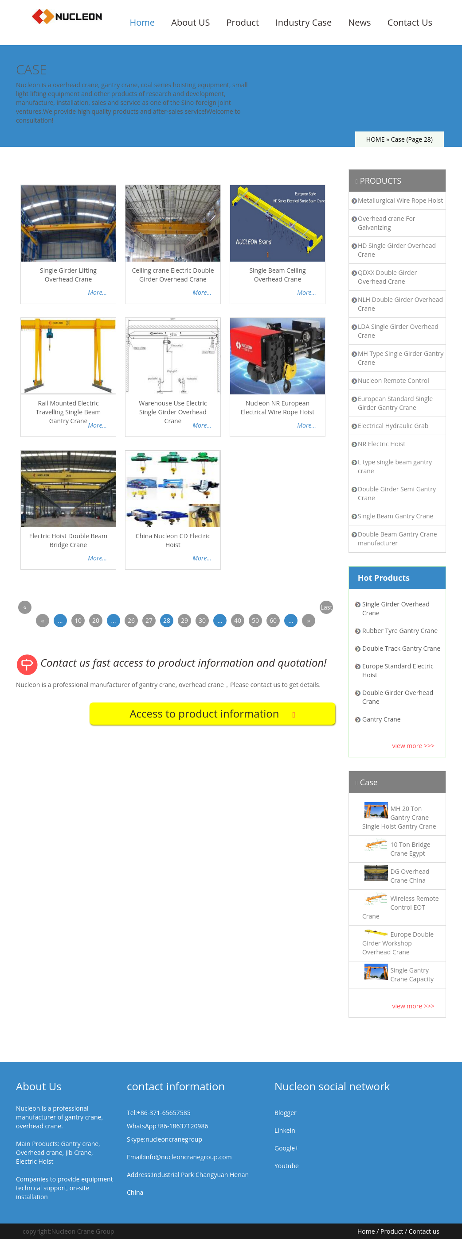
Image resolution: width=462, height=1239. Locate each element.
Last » (327, 608)
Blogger (285, 1112)
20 (95, 620)
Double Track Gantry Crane (401, 648)
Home (142, 22)
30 (202, 620)
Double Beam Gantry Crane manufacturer (397, 538)
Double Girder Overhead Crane (397, 697)
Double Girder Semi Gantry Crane (397, 493)
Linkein (284, 1130)
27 (149, 620)
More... (97, 292)
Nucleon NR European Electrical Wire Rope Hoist (278, 407)
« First (25, 608)
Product (243, 22)
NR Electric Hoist (381, 444)
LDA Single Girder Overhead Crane (398, 331)
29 (184, 620)
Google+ (286, 1148)
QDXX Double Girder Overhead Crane (387, 277)
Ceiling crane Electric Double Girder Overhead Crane (173, 274)
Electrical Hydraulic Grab (393, 425)
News (359, 22)
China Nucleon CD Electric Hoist (173, 540)
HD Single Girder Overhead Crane (397, 250)
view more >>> (413, 745)
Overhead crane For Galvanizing (386, 223)
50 (255, 620)
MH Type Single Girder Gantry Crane (400, 358)
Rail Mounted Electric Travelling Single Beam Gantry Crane (68, 412)
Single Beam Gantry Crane (395, 516)
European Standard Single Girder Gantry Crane (395, 403)
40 (237, 620)
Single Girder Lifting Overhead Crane (68, 274)
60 (273, 620)
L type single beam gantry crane (395, 466)
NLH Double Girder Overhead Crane (400, 304)
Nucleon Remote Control (393, 380)
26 (131, 620)
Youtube (286, 1166)
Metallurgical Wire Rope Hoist (400, 200)
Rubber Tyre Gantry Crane (400, 630)
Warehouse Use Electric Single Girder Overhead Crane (173, 412)
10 (78, 620)
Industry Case (303, 22)
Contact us (424, 1231)
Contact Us (410, 22)
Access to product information (212, 713)
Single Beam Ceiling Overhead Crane (277, 274)
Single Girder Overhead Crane (396, 608)
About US (190, 22)
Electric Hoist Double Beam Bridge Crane (68, 540)
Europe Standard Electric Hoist (398, 670)
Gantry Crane (381, 719)
